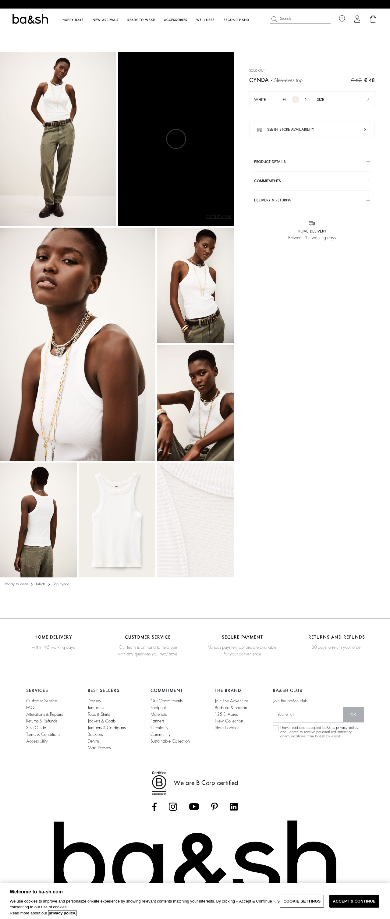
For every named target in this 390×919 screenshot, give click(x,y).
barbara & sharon (231, 707)
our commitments (167, 701)
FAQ (30, 707)
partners (157, 721)
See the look (218, 217)
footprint (158, 707)
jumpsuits (96, 707)
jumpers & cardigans (107, 728)
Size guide (36, 728)
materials (159, 714)
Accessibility (37, 741)
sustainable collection (170, 741)
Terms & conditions (43, 734)
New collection (229, 721)
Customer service (41, 701)
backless (95, 734)
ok (353, 715)
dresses (94, 701)
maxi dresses (99, 748)
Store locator (227, 728)
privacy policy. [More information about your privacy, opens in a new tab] (62, 913)
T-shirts (40, 584)
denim (93, 741)
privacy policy (347, 727)
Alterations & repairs (44, 714)
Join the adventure (231, 701)
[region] (195, 901)
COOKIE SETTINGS (302, 901)
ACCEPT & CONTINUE (354, 901)
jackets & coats (101, 721)
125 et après (226, 714)
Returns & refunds (41, 721)
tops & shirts (99, 714)
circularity (159, 728)
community (161, 734)
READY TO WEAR (16, 584)
